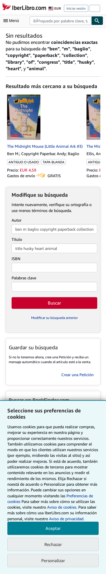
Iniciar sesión (76, 8)
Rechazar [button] (53, 544)
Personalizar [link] (53, 560)
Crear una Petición (77, 374)
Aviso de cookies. (62, 507)
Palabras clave (24, 277)
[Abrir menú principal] (12, 20)
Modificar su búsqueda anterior (54, 318)
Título (17, 239)
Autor (16, 220)
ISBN (16, 258)
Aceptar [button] (53, 528)
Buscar (54, 303)
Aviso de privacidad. (66, 518)
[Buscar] (97, 20)
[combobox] (60, 20)
